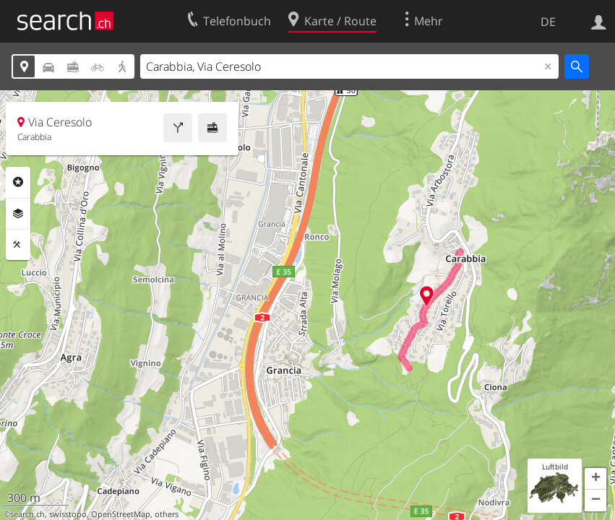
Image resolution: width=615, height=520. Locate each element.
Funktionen (18, 245)
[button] (595, 479)
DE (548, 22)
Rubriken (18, 182)
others (167, 514)
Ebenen (18, 214)
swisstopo (68, 514)
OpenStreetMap (120, 514)
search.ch (27, 514)
